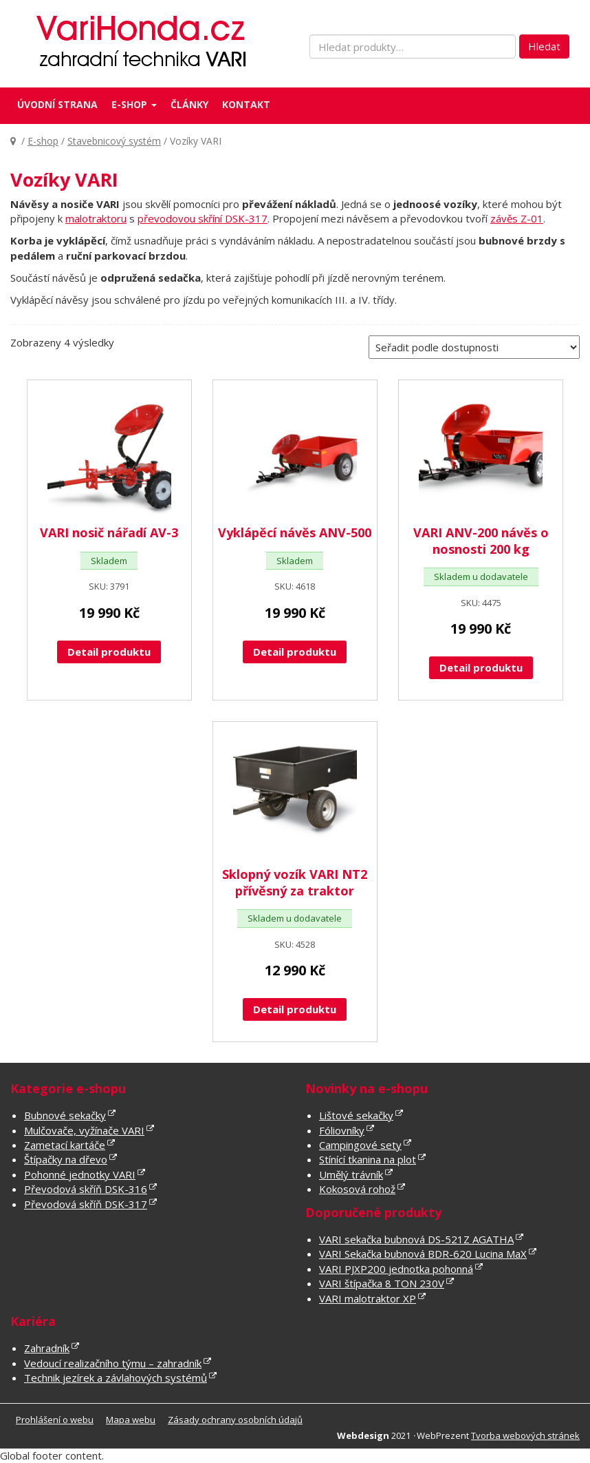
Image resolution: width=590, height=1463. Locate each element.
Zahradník (46, 1348)
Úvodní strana (57, 104)
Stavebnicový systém (114, 140)
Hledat (544, 46)
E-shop (134, 104)
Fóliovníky (341, 1130)
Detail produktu (109, 651)
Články (189, 104)
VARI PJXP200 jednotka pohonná (396, 1269)
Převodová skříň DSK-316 (85, 1189)
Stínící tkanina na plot (367, 1159)
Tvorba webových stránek (525, 1435)
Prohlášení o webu (55, 1419)
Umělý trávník (351, 1174)
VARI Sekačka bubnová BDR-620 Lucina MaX (423, 1253)
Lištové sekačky (356, 1115)
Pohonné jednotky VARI (79, 1174)
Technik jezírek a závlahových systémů (115, 1377)
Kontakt (246, 104)
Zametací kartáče (64, 1145)
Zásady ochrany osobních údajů (235, 1419)
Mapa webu (130, 1419)
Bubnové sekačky (65, 1115)
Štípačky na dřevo (65, 1159)
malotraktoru (96, 218)
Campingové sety (360, 1145)
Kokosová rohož (357, 1189)
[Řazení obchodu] (474, 347)
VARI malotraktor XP (367, 1298)
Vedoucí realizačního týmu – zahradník (112, 1363)
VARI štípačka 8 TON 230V (381, 1283)
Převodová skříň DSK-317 (85, 1204)
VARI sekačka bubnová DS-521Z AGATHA (416, 1239)
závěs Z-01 (516, 218)
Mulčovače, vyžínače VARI (84, 1130)
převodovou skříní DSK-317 (202, 218)
